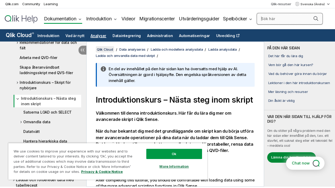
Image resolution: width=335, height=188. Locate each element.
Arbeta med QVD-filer (38, 57)
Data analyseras (132, 49)
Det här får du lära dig (285, 56)
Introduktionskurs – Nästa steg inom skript (48, 101)
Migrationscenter (157, 18)
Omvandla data (37, 122)
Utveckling (225, 36)
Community (31, 4)
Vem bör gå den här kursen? (291, 65)
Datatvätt (31, 131)
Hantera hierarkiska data (45, 141)
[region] (107, 161)
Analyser (98, 36)
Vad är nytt (74, 36)
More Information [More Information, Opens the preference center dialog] (174, 166)
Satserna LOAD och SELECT (47, 112)
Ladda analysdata (222, 49)
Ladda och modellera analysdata (177, 49)
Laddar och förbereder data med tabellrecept (45, 182)
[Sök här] (289, 18)
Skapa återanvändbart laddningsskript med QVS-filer (46, 70)
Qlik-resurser (281, 4)
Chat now (301, 163)
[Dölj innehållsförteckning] (82, 50)
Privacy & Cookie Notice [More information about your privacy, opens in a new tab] (102, 171)
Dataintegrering (127, 36)
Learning (51, 4)
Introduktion (98, 18)
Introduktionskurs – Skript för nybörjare (45, 85)
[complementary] (299, 114)
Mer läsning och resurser (288, 92)
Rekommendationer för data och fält (48, 45)
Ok (174, 154)
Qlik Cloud (20, 35)
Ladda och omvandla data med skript (125, 56)
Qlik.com (12, 4)
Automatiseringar (194, 36)
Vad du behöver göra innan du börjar (297, 74)
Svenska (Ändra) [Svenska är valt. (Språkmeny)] (313, 4)
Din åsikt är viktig (281, 100)
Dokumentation (60, 18)
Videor (128, 18)
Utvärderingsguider (199, 18)
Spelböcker (235, 18)
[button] (316, 18)
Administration (160, 36)
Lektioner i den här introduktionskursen (299, 83)
